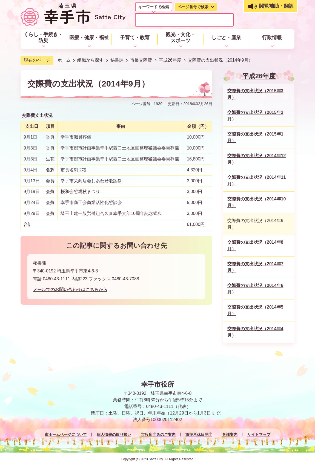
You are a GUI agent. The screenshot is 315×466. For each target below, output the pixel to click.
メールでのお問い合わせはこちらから (70, 289)
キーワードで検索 (153, 7)
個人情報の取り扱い (114, 434)
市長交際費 (141, 60)
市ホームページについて (66, 434)
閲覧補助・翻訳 (276, 6)
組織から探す (90, 60)
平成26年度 (170, 60)
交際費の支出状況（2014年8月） (255, 245)
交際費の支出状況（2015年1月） (255, 137)
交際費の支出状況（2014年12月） (256, 159)
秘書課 (117, 60)
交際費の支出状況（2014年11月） (256, 180)
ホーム (64, 60)
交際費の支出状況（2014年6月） (255, 288)
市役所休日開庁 (198, 434)
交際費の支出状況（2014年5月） (255, 310)
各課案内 (229, 434)
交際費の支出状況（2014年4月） (255, 332)
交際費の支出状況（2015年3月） (255, 94)
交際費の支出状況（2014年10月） (256, 202)
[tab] (153, 7)
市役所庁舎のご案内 (158, 434)
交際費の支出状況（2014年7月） (255, 267)
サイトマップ (258, 434)
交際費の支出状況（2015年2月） (255, 115)
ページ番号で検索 (193, 7)
